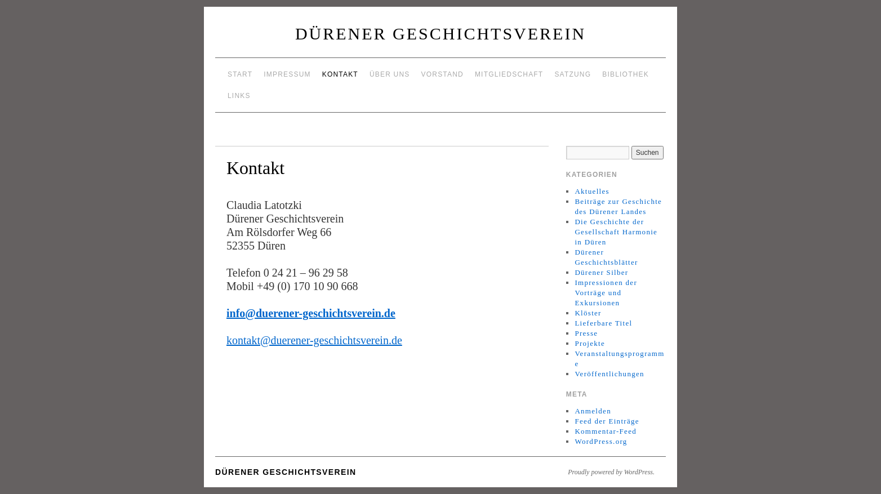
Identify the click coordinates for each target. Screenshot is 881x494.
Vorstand (442, 74)
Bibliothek (625, 74)
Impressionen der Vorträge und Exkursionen (606, 292)
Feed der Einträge (607, 421)
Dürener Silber (601, 272)
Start (240, 74)
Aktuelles (592, 191)
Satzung (572, 74)
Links (239, 96)
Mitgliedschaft (509, 74)
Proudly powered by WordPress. (611, 472)
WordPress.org (601, 441)
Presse (586, 333)
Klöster (588, 313)
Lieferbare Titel (603, 323)
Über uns (390, 74)
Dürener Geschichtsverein (440, 33)
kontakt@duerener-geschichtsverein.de (314, 340)
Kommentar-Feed (606, 431)
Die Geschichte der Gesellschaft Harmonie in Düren (616, 231)
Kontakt (340, 74)
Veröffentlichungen (609, 374)
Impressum (287, 74)
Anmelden (593, 411)
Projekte (590, 343)
